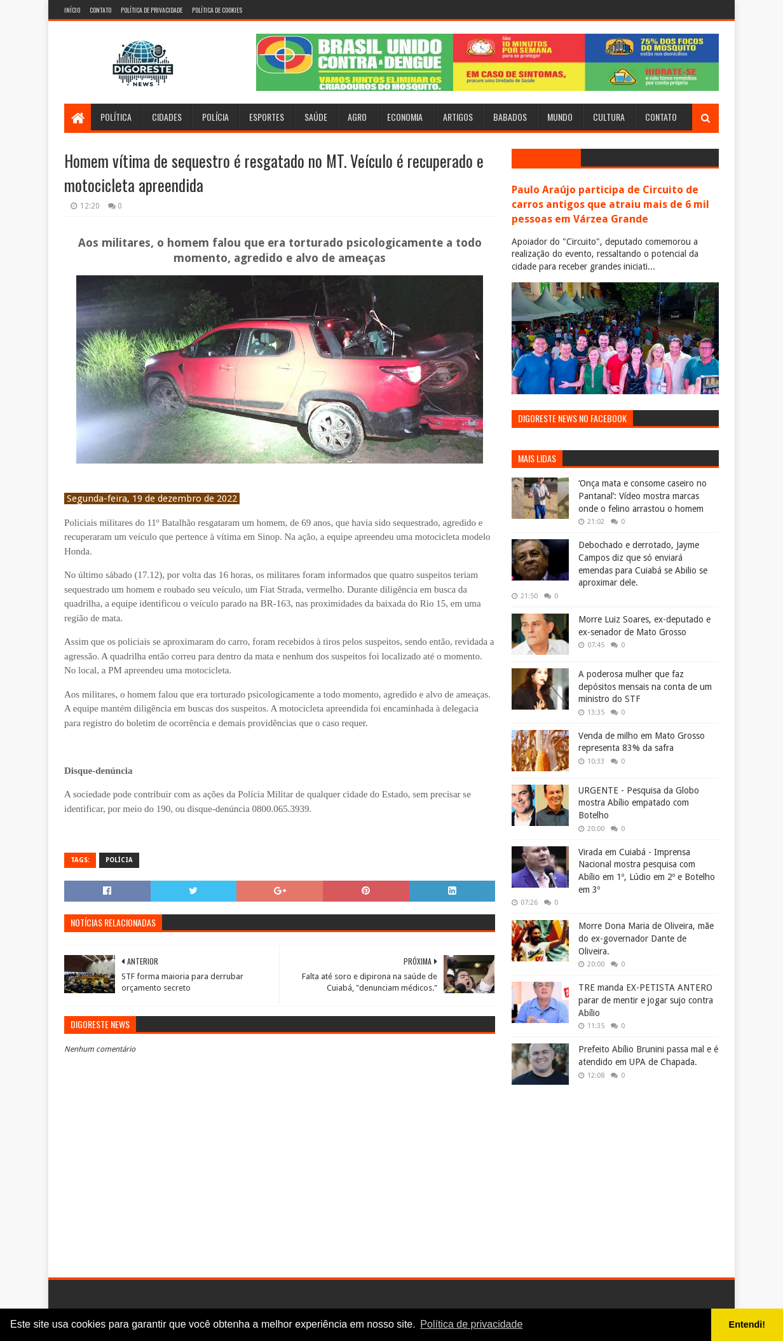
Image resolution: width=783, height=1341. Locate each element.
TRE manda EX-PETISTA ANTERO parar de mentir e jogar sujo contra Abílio (645, 999)
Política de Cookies (217, 10)
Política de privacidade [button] (471, 1324)
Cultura (609, 116)
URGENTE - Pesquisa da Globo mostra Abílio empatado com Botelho (638, 802)
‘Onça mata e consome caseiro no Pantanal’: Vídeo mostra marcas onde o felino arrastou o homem (642, 495)
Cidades (167, 116)
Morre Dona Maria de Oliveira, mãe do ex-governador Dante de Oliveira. (646, 938)
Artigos (458, 116)
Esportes (266, 116)
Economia (405, 116)
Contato (100, 10)
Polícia (215, 116)
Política (116, 116)
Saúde (315, 116)
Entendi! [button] (747, 1324)
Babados (510, 116)
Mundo (560, 116)
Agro (357, 116)
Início (72, 10)
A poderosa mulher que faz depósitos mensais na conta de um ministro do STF (645, 686)
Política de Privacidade (151, 10)
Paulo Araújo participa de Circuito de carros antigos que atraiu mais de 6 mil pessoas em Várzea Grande (610, 204)
